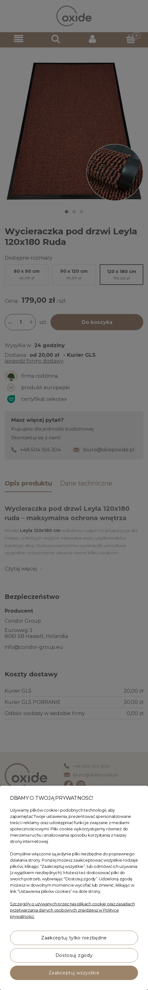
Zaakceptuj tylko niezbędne (74, 938)
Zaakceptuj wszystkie (74, 973)
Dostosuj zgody (74, 955)
